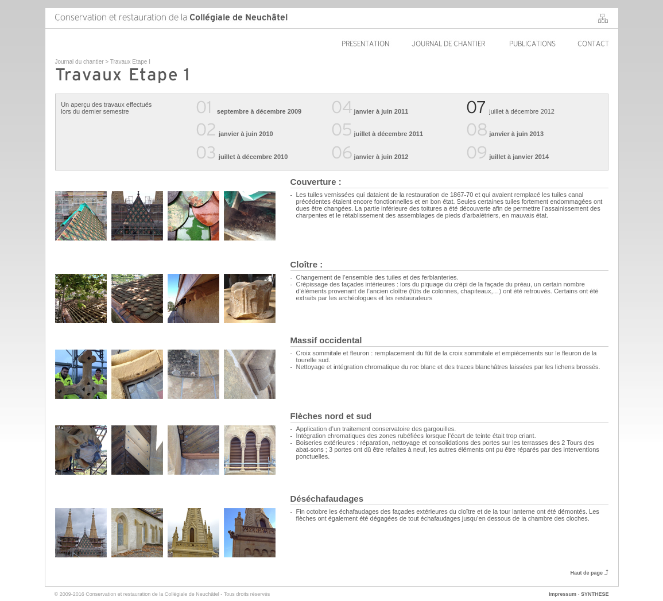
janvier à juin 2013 (505, 133)
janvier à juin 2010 (246, 133)
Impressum (562, 594)
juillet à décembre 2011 (378, 133)
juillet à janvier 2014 (508, 156)
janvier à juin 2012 (370, 156)
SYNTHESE (595, 594)
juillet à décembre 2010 (242, 156)
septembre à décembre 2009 (259, 111)
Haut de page (589, 573)
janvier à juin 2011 (370, 111)
